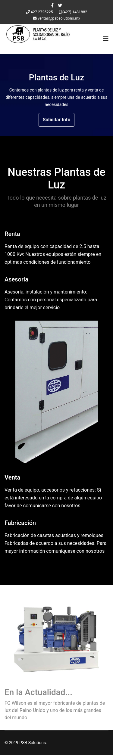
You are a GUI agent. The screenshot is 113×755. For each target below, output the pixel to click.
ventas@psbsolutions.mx (59, 18)
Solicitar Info (56, 120)
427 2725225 (42, 12)
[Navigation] (105, 39)
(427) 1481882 (74, 12)
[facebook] (52, 5)
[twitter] (60, 5)
